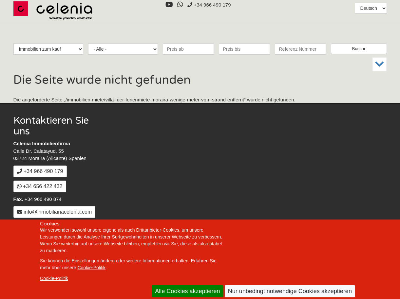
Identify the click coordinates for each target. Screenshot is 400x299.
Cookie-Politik (92, 267)
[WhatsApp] (180, 5)
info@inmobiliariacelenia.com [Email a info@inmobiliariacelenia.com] (54, 212)
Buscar (358, 48)
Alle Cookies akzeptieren (187, 291)
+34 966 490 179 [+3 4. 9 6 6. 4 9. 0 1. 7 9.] (209, 5)
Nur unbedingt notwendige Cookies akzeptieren (290, 291)
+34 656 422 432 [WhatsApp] (40, 186)
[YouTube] (169, 5)
